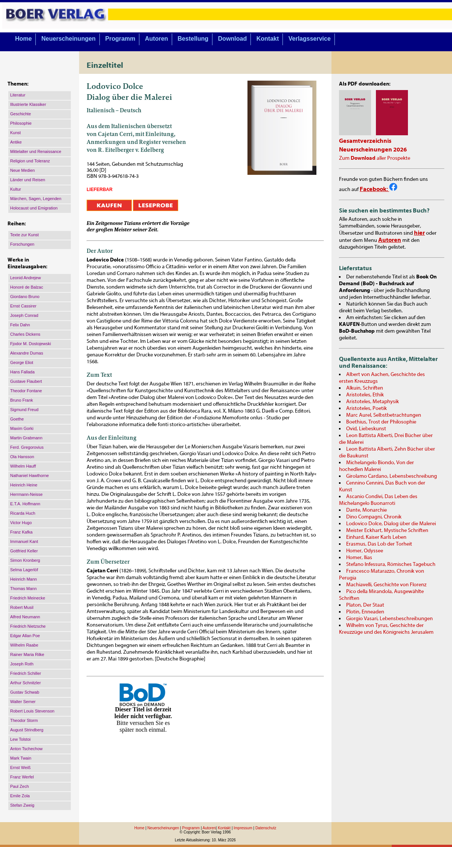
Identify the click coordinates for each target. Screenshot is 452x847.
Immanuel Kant (24, 541)
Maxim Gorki (22, 428)
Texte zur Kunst (24, 234)
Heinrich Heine (23, 485)
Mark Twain (20, 758)
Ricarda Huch (22, 513)
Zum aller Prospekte (374, 158)
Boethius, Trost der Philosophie (381, 422)
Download (232, 38)
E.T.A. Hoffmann (25, 503)
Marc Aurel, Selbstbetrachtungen (383, 415)
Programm (120, 38)
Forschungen (22, 244)
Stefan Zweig (22, 805)
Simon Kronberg (25, 560)
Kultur (15, 189)
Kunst (15, 132)
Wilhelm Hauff (23, 466)
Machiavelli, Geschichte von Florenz (386, 585)
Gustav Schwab (24, 692)
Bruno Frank (21, 400)
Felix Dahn (20, 325)
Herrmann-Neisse (26, 494)
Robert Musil (22, 607)
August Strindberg (26, 730)
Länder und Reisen (27, 179)
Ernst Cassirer (23, 306)
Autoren (156, 38)
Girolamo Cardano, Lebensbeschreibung (391, 476)
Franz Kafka (21, 532)
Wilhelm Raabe (24, 645)
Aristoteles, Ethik (365, 395)
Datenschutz (265, 828)
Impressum (243, 828)
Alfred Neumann (25, 617)
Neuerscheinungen (68, 38)
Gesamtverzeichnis (365, 141)
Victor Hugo (21, 522)
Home (23, 38)
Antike (16, 142)
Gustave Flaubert (26, 381)
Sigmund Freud (24, 409)
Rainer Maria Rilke (27, 654)
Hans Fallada (22, 372)
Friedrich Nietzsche (28, 626)
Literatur (17, 95)
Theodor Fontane (26, 390)
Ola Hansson (22, 456)
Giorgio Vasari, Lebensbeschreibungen (389, 619)
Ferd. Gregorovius (27, 447)
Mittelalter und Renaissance (35, 151)
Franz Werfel (22, 777)
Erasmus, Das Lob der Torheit (379, 544)
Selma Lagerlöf (24, 569)
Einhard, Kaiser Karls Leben (376, 537)
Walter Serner (22, 701)
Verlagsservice (310, 38)
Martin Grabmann (26, 438)
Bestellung (193, 38)
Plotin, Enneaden (365, 612)
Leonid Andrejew (25, 277)
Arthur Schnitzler (25, 682)
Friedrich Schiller (25, 673)
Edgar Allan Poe (25, 635)
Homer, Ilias (359, 558)
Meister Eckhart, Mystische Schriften (387, 530)
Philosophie (21, 123)
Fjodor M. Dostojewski (30, 343)
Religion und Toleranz (30, 161)
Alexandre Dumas (26, 353)
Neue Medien (22, 170)
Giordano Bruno (25, 296)
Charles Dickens (25, 334)
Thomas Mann (23, 588)
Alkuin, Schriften (364, 388)
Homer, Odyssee (364, 551)
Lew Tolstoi (20, 739)
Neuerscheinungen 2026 (373, 149)
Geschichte (20, 114)
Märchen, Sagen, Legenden (35, 198)
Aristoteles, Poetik (366, 408)
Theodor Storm (24, 720)
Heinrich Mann (23, 579)
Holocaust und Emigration (34, 208)
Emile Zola (20, 795)
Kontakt (268, 38)
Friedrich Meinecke (27, 598)
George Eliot (21, 362)
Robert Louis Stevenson (32, 711)
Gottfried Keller (24, 551)
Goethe (17, 419)
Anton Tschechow (26, 748)
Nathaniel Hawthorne (29, 475)
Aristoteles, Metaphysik (372, 402)
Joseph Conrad (24, 315)
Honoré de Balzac (26, 287)
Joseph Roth (22, 664)
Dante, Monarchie (366, 510)
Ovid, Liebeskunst (366, 429)
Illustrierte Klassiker (28, 104)
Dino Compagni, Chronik (374, 517)
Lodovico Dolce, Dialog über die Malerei (391, 524)
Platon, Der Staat (365, 605)
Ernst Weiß (20, 767)
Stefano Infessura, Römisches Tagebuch (390, 564)
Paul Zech (19, 786)
